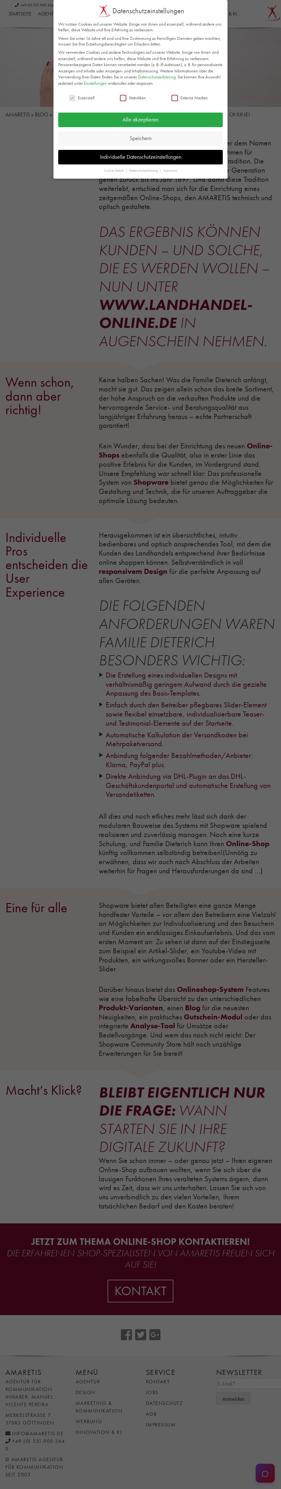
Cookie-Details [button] (114, 170)
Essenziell (82, 97)
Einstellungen (95, 83)
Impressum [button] (170, 170)
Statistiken (133, 97)
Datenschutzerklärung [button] (144, 170)
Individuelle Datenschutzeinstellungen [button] (140, 156)
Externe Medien (190, 97)
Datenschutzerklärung (157, 77)
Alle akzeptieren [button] (140, 119)
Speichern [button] (141, 138)
